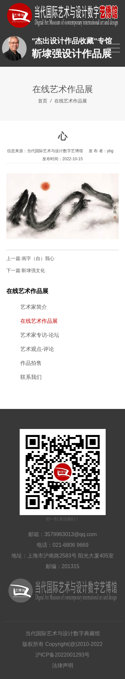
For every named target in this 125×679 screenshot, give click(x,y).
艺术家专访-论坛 (39, 335)
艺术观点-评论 (37, 349)
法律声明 (62, 665)
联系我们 (31, 377)
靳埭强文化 (33, 270)
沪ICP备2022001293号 (62, 655)
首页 (42, 100)
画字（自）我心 (38, 258)
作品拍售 (31, 363)
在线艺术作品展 (70, 100)
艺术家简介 (33, 307)
